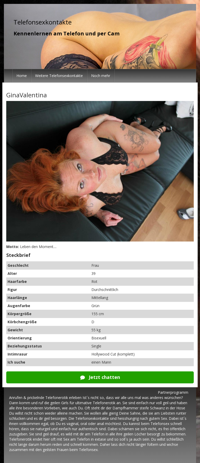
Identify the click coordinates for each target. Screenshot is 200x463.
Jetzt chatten (100, 377)
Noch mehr (100, 75)
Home (21, 75)
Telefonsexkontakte (43, 22)
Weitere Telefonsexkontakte (59, 75)
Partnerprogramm (173, 392)
